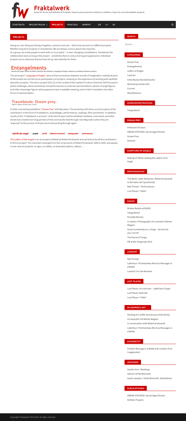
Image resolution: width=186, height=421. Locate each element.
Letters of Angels (135, 71)
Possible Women (135, 217)
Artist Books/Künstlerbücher (141, 79)
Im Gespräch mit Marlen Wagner (142, 319)
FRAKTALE (72, 24)
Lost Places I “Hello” (137, 191)
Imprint (86, 24)
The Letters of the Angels (22, 139)
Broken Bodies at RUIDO (139, 208)
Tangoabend (133, 110)
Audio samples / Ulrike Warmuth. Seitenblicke (149, 378)
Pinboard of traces (136, 127)
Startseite (18, 24)
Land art (131, 75)
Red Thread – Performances (140, 186)
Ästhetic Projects (135, 400)
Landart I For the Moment (139, 271)
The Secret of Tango (137, 237)
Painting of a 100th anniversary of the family (148, 314)
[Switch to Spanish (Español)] (113, 24)
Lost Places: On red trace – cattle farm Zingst (148, 288)
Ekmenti (131, 140)
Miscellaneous (134, 93)
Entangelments (134, 66)
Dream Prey (47, 109)
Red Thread (133, 259)
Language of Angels (35, 75)
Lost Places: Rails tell (137, 293)
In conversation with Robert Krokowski (146, 323)
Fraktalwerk (52, 8)
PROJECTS (57, 24)
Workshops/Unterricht (138, 84)
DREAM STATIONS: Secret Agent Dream (146, 132)
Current (131, 88)
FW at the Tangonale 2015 (139, 241)
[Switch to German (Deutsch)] (99, 24)
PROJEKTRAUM (37, 24)
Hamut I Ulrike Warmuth (139, 373)
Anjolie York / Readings (138, 369)
